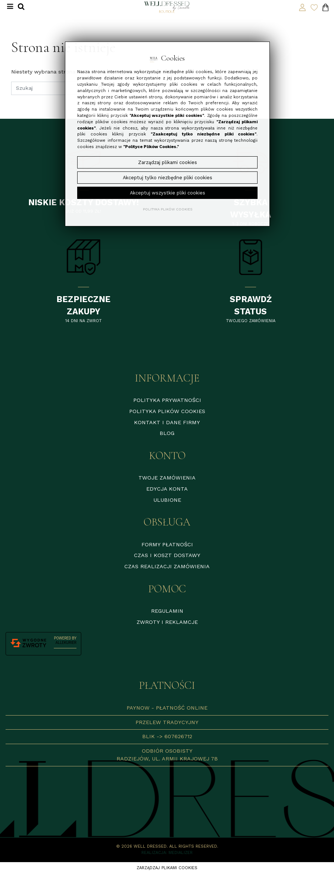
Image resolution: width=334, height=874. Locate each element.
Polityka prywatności (167, 400)
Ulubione (167, 500)
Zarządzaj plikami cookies (167, 867)
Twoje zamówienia (167, 478)
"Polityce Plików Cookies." (151, 146)
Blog (167, 433)
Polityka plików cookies (167, 411)
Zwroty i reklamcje (167, 622)
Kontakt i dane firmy (167, 422)
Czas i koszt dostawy (167, 555)
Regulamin (167, 611)
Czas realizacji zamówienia (167, 566)
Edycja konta (167, 489)
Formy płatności (167, 544)
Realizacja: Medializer (167, 852)
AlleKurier (66, 643)
